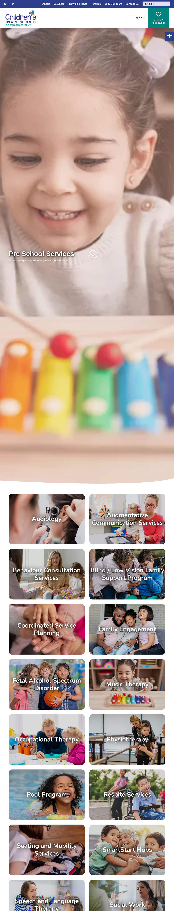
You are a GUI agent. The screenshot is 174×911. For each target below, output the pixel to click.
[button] (169, 36)
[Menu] (136, 18)
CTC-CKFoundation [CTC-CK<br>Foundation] (158, 18)
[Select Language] (156, 4)
